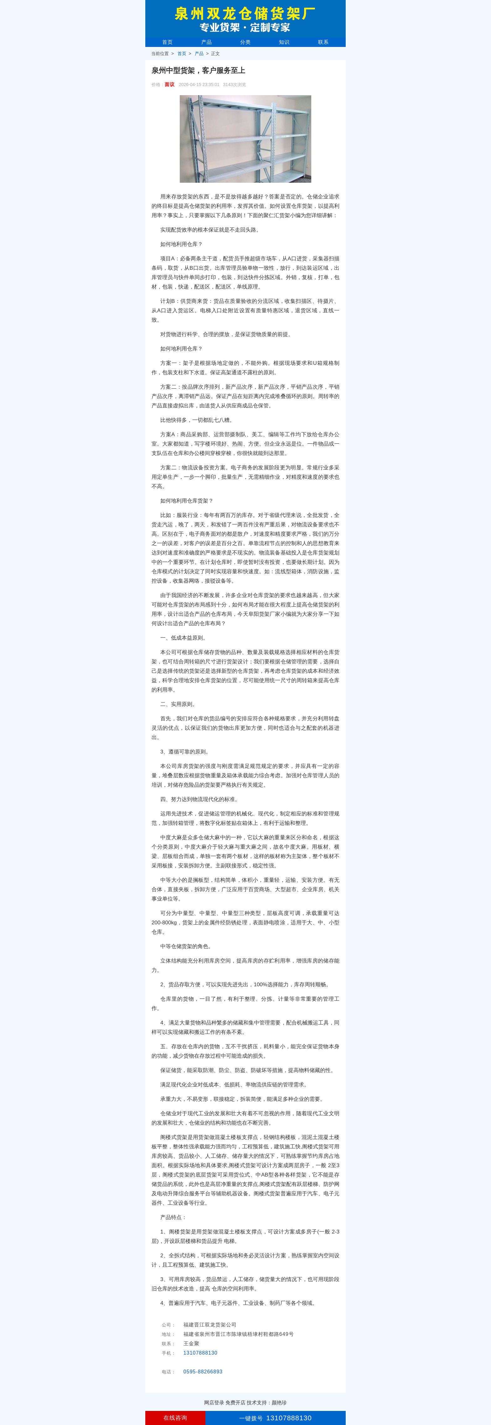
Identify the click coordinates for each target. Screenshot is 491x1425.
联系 (323, 42)
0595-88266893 (203, 1371)
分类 (245, 42)
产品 (206, 42)
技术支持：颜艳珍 (267, 1402)
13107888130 (200, 1353)
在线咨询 (175, 1418)
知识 (284, 42)
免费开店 (235, 1402)
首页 (167, 42)
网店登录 (214, 1402)
